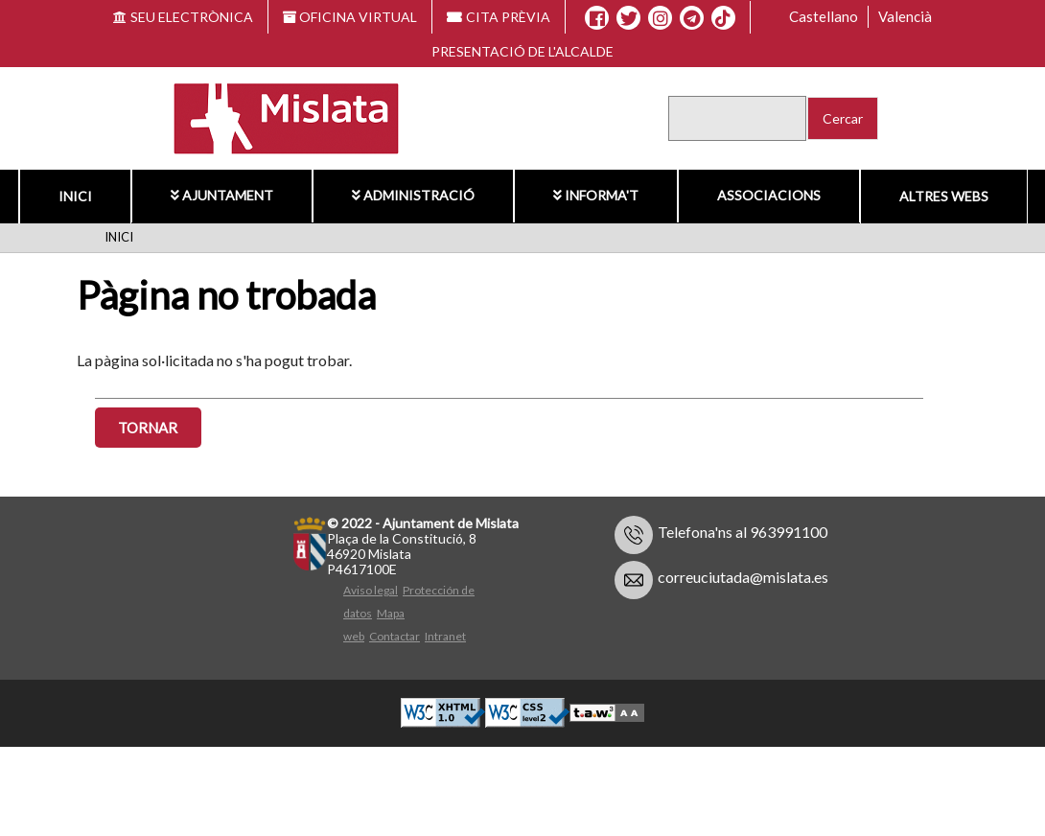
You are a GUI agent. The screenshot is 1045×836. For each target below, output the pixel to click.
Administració (413, 195)
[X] (628, 18)
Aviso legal (370, 590)
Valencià (905, 16)
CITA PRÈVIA (498, 17)
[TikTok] (723, 18)
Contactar (394, 636)
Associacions (769, 195)
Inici (75, 196)
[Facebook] (597, 18)
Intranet (445, 636)
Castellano (823, 16)
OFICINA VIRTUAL (350, 17)
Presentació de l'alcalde (522, 51)
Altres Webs (943, 196)
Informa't (596, 195)
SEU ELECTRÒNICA (183, 17)
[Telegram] (692, 18)
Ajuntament (222, 195)
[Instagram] (660, 18)
